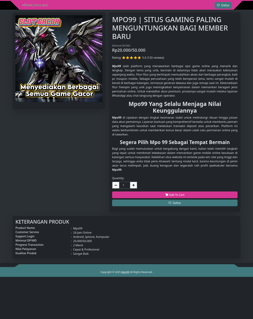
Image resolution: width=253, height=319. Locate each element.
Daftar (174, 203)
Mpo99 (125, 272)
